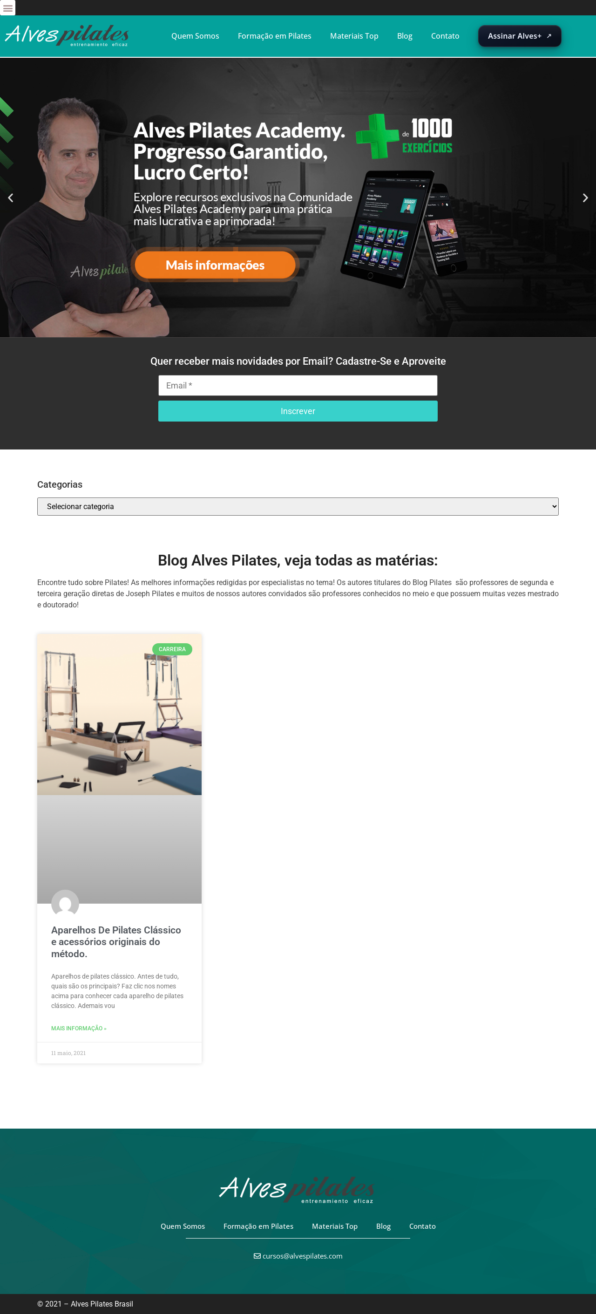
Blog (405, 36)
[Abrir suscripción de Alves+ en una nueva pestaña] (520, 36)
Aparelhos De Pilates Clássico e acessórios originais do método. (116, 942)
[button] (7, 7)
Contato (445, 36)
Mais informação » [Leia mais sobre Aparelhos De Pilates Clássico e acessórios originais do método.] (79, 1028)
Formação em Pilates (275, 36)
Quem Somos (195, 36)
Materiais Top (354, 36)
